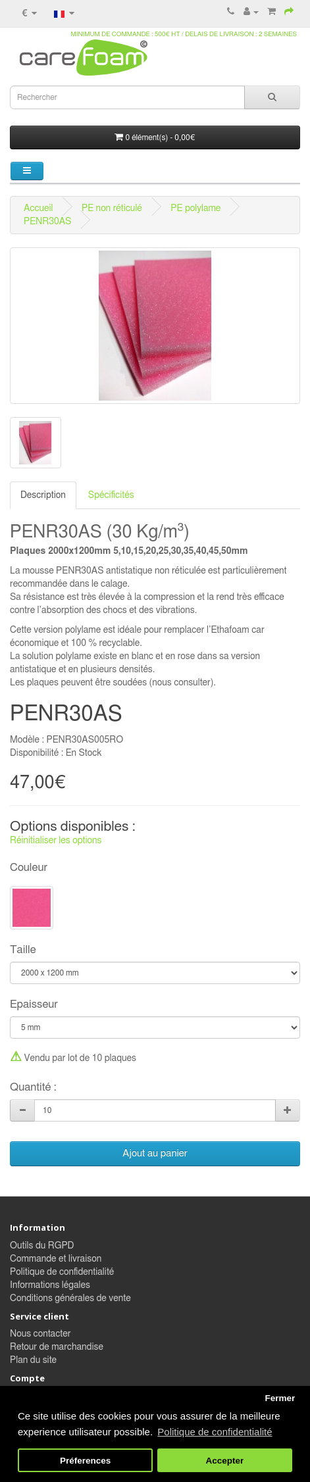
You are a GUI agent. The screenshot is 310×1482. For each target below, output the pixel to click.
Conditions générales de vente (70, 1298)
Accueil (38, 208)
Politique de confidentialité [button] (214, 1431)
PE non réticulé (112, 208)
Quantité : (33, 1087)
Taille (23, 950)
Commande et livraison (55, 1259)
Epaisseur (34, 1004)
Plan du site (33, 1360)
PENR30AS (47, 221)
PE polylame (195, 208)
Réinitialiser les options (55, 840)
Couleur (28, 867)
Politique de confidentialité (62, 1272)
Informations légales (50, 1285)
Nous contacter (40, 1334)
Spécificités (111, 495)
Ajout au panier (155, 1153)
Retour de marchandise (56, 1347)
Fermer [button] (280, 1398)
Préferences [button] (85, 1461)
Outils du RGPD (42, 1245)
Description (43, 495)
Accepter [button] (225, 1461)
